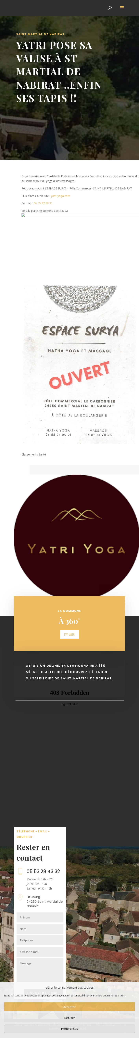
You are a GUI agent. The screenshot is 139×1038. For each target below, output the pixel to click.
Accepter (69, 1007)
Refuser (69, 1018)
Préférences (69, 1029)
